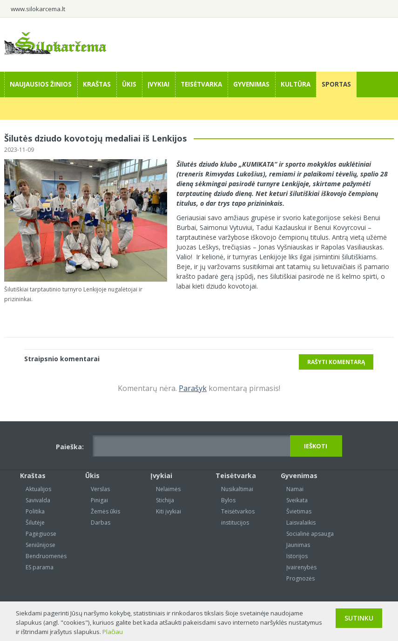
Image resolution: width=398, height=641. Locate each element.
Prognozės (300, 578)
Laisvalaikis (301, 522)
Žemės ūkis (105, 511)
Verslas (100, 489)
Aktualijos (38, 489)
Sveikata (297, 500)
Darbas (100, 522)
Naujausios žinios (41, 84)
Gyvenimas (251, 84)
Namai (295, 489)
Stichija (165, 500)
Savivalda (38, 500)
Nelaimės (168, 489)
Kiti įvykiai (168, 511)
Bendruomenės (46, 556)
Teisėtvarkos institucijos (238, 516)
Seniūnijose (40, 545)
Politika (35, 511)
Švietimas (298, 511)
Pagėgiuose (41, 534)
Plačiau (112, 632)
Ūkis (129, 84)
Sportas (336, 84)
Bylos (228, 500)
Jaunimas (298, 545)
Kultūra (295, 84)
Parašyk (193, 388)
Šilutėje (35, 522)
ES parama (40, 567)
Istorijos (297, 556)
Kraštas (97, 84)
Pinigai (99, 500)
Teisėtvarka (201, 84)
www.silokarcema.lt (38, 9)
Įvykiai (158, 84)
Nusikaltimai (237, 489)
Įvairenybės (301, 567)
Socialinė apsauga (310, 534)
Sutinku (358, 618)
